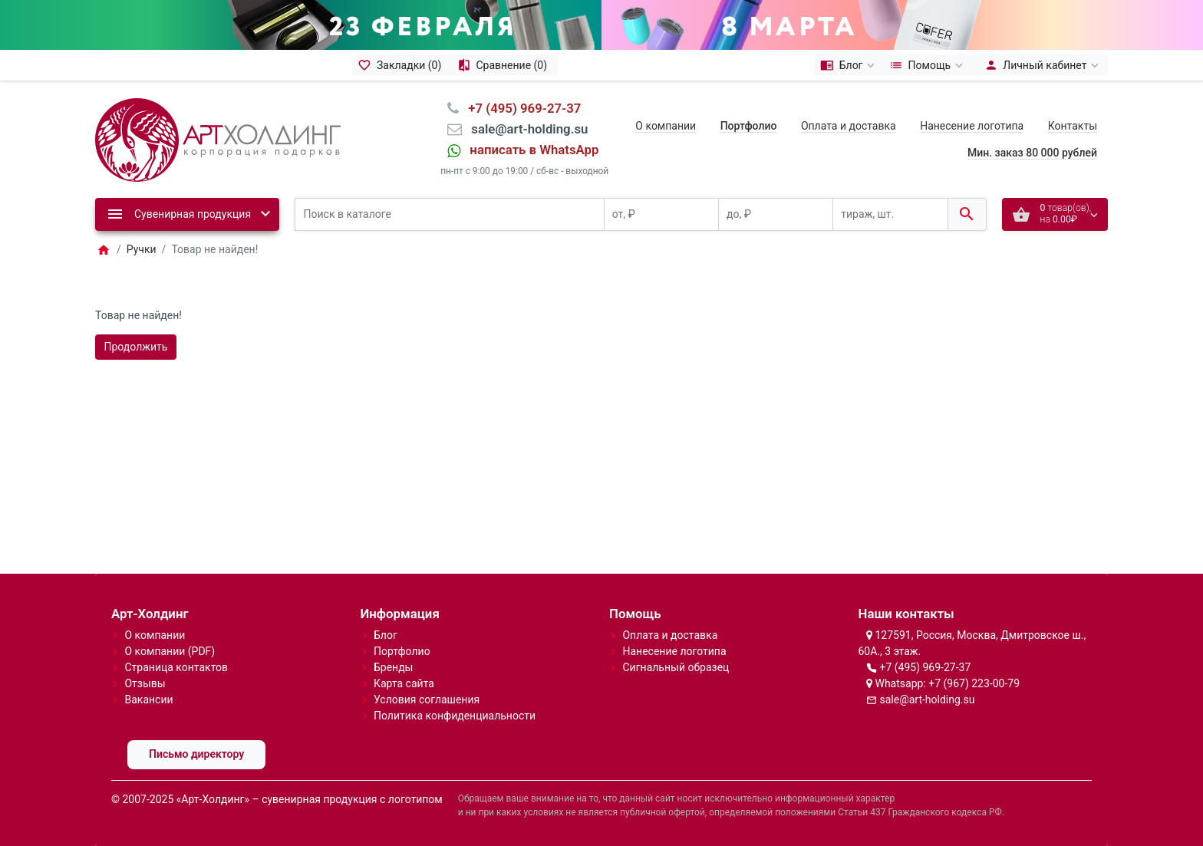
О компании (665, 126)
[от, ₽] (661, 214)
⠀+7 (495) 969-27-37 (520, 108)
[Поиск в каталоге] (450, 214)
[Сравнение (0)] (504, 65)
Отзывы (144, 683)
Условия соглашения (427, 699)
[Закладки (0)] (402, 65)
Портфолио (402, 651)
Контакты (1072, 126)
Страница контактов (176, 667)
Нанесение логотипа (971, 126)
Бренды (394, 667)
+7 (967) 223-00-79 (974, 683)
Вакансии (148, 699)
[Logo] (218, 139)
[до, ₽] (775, 214)
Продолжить (136, 347)
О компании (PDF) (169, 651)
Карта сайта (404, 683)
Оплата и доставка (848, 126)
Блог (385, 635)
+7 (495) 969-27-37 (925, 667)
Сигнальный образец (675, 667)
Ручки (142, 249)
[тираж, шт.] (890, 214)
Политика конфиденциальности (455, 715)
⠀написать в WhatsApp (529, 149)
